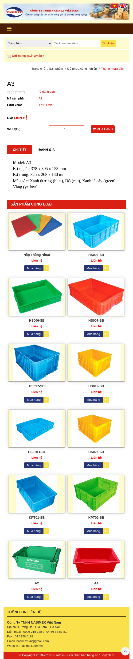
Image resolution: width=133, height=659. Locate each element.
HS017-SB (37, 386)
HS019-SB (96, 386)
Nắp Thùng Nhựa (36, 255)
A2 (37, 583)
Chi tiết (19, 150)
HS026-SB (96, 452)
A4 (96, 583)
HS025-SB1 (37, 452)
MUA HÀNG (103, 129)
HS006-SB (37, 320)
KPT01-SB (37, 517)
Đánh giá (47, 150)
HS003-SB (96, 255)
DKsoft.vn (58, 655)
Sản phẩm (56, 68)
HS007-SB (96, 320)
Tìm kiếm (108, 43)
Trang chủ (38, 68)
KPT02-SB (96, 517)
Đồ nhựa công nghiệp (82, 68)
